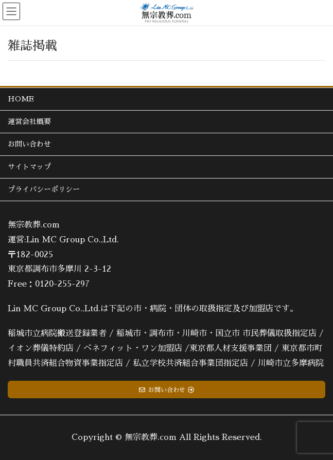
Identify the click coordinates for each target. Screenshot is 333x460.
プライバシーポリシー (44, 189)
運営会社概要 (29, 121)
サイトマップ (29, 166)
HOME (21, 98)
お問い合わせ (29, 144)
